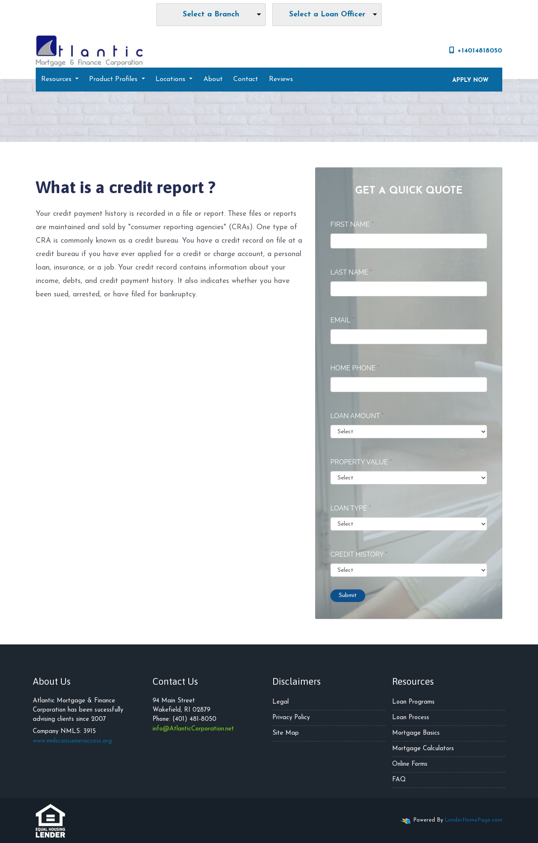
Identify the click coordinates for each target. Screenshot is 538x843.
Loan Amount (357, 416)
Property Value (361, 462)
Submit (348, 595)
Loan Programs (413, 702)
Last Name (351, 272)
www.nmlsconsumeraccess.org (72, 741)
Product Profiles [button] (114, 79)
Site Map (285, 733)
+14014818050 (475, 50)
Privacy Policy (291, 718)
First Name (352, 224)
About (213, 79)
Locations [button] (171, 79)
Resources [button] (57, 79)
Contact (245, 79)
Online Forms (409, 764)
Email (342, 320)
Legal (280, 702)
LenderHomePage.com (473, 820)
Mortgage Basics (416, 733)
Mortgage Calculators (423, 749)
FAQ (399, 780)
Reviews (281, 79)
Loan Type (350, 508)
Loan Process (410, 718)
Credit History (359, 554)
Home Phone (355, 368)
